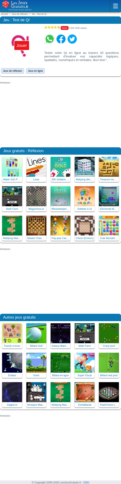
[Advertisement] (60, 113)
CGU (86, 482)
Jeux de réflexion (12, 70)
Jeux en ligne (35, 70)
